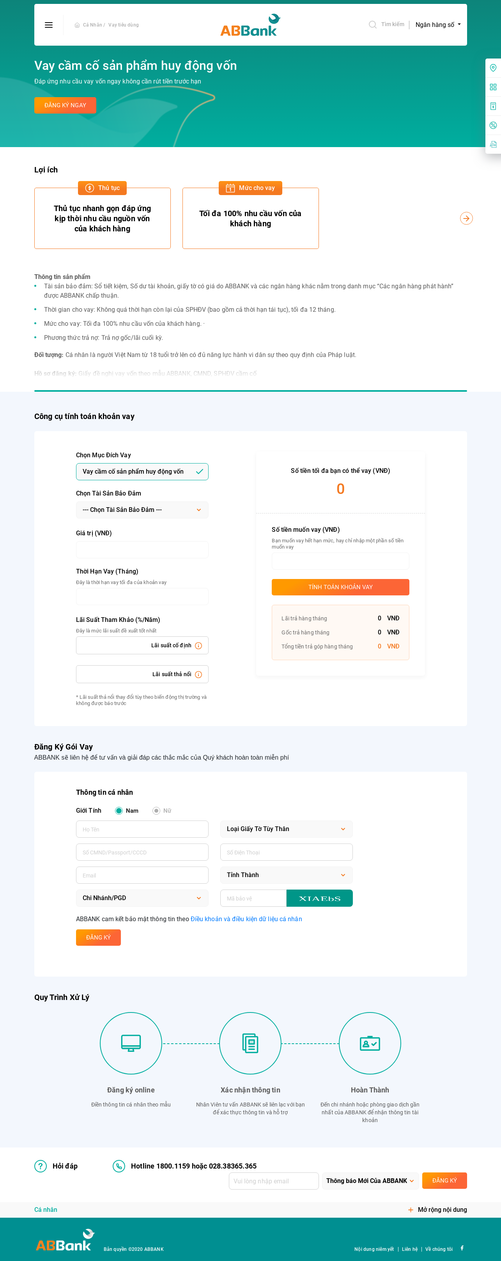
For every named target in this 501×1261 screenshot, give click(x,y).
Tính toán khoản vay (340, 587)
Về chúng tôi (439, 1249)
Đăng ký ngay (65, 105)
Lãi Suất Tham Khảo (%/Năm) (118, 619)
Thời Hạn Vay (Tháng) (107, 571)
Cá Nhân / (94, 25)
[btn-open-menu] (49, 25)
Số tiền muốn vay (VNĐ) (306, 529)
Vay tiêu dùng (123, 25)
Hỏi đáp (56, 1166)
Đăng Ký (98, 937)
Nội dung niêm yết (374, 1249)
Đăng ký (444, 1180)
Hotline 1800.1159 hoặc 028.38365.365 (185, 1166)
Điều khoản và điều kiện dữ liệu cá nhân (246, 919)
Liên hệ (410, 1249)
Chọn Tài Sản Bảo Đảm (108, 493)
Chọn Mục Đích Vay (103, 455)
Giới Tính (88, 810)
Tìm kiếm (386, 24)
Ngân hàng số (436, 24)
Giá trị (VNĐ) (94, 533)
